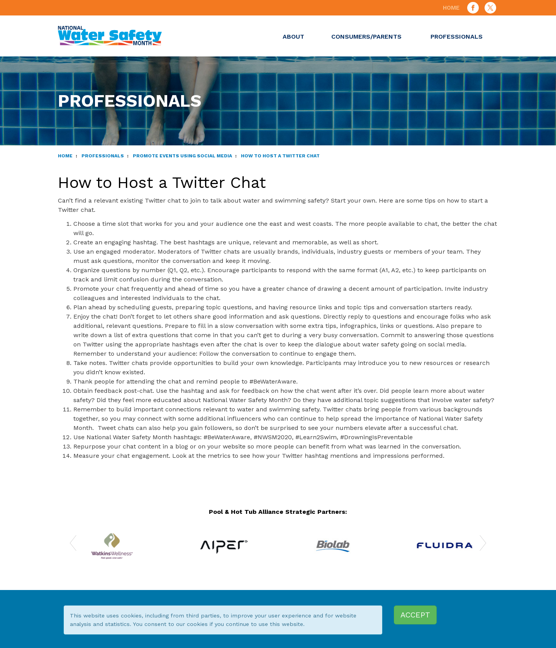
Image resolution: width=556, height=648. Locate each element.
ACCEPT (415, 614)
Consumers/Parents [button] (367, 36)
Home (451, 7)
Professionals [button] (458, 36)
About (293, 36)
